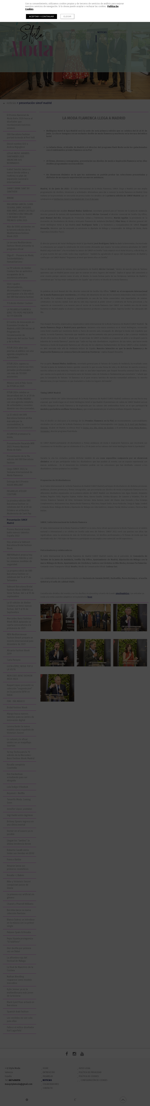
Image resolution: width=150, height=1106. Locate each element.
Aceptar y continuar (41, 16)
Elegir (67, 16)
